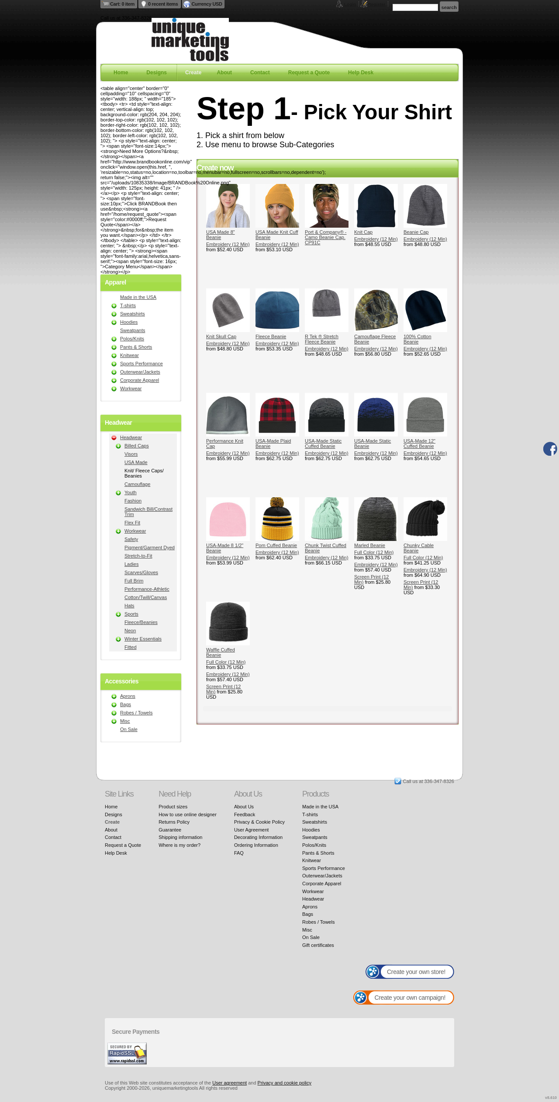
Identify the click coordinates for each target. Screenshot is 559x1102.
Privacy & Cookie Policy (259, 822)
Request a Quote (309, 72)
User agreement (229, 1082)
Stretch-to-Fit (138, 555)
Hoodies (129, 322)
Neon (130, 630)
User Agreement (251, 829)
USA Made (136, 462)
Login (350, 4)
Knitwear (129, 355)
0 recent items (163, 4)
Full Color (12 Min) (373, 552)
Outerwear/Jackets (140, 371)
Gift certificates (318, 945)
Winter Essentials (143, 638)
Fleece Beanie (270, 336)
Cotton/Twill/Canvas (145, 597)
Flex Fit (132, 522)
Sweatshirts (132, 313)
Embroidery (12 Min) (228, 244)
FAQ (239, 853)
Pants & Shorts (136, 347)
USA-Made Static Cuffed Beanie (323, 443)
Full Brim (133, 580)
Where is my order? (179, 845)
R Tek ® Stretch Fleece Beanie (321, 339)
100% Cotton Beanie (417, 339)
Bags (125, 704)
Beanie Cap (416, 232)
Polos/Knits (132, 338)
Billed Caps (136, 445)
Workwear (130, 388)
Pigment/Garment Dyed (149, 547)
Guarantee (170, 829)
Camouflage (137, 484)
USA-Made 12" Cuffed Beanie (419, 443)
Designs (156, 72)
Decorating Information (258, 837)
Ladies (131, 564)
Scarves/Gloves (141, 572)
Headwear (131, 437)
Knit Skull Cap (221, 336)
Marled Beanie (369, 545)
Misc (125, 721)
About (224, 72)
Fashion (132, 500)
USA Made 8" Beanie (220, 234)
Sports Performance (141, 363)
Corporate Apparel (139, 380)
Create (193, 72)
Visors (131, 454)
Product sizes (173, 806)
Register (377, 4)
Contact (260, 72)
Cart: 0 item (122, 4)
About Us (244, 806)
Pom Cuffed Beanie (276, 545)
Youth (130, 492)
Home (121, 72)
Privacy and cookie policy (285, 1082)
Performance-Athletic (146, 589)
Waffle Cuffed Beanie (220, 652)
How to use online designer (188, 814)
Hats (129, 605)
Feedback (244, 814)
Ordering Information (256, 845)
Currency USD (207, 4)
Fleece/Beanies (141, 622)
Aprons (127, 696)
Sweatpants (132, 330)
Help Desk (360, 72)
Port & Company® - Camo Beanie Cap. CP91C (326, 237)
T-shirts (128, 305)
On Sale (129, 729)
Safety (131, 539)
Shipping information (180, 837)
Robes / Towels (136, 712)
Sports (131, 614)
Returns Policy (174, 822)
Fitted (130, 647)
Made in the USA (138, 297)
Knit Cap (363, 232)
